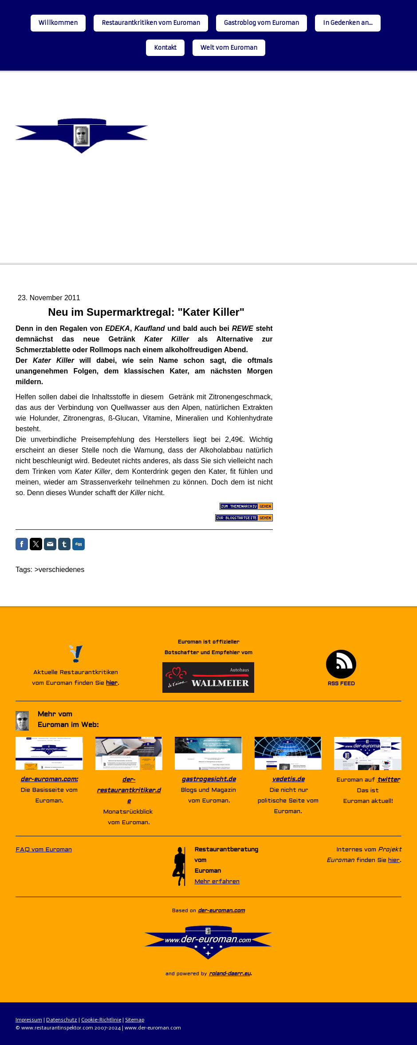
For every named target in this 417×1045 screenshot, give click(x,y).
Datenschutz (61, 1020)
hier (112, 683)
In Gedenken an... (348, 23)
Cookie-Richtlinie (101, 1020)
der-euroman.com (221, 911)
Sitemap (134, 1020)
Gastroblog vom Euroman (261, 23)
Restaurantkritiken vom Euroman (151, 23)
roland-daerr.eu (229, 974)
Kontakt (165, 48)
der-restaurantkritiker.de (129, 790)
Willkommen (58, 23)
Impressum (29, 1020)
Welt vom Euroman (229, 48)
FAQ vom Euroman (44, 850)
